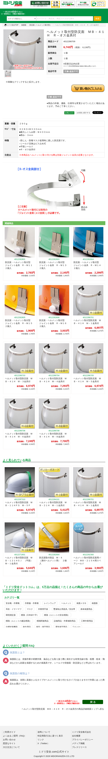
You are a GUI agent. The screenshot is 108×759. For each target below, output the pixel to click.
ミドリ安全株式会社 (81, 732)
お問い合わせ (9, 739)
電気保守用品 (61, 627)
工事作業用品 (87, 621)
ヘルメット (66, 603)
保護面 (23, 25)
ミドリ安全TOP (11, 25)
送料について (44, 732)
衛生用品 (27, 627)
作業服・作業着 (32, 603)
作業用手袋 (43, 609)
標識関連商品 (43, 621)
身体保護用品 (86, 609)
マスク (30, 609)
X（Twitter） (43, 743)
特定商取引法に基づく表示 (50, 736)
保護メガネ (81, 603)
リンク (41, 739)
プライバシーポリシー (82, 739)
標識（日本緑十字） (30, 615)
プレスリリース (79, 747)
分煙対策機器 (12, 627)
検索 (97, 18)
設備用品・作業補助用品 (65, 621)
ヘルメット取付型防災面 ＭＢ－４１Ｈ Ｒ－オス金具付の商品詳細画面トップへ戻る (63, 709)
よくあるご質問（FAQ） (14, 736)
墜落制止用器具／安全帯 (64, 609)
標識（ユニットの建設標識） (18, 621)
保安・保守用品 (43, 627)
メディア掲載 (78, 743)
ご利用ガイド (9, 732)
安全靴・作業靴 (13, 603)
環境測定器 (11, 615)
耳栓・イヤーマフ (14, 609)
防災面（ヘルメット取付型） (40, 25)
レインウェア (50, 603)
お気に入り (69, 113)
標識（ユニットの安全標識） (57, 615)
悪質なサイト (9, 743)
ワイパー (76, 627)
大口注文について (11, 747)
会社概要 (76, 736)
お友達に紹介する (83, 113)
